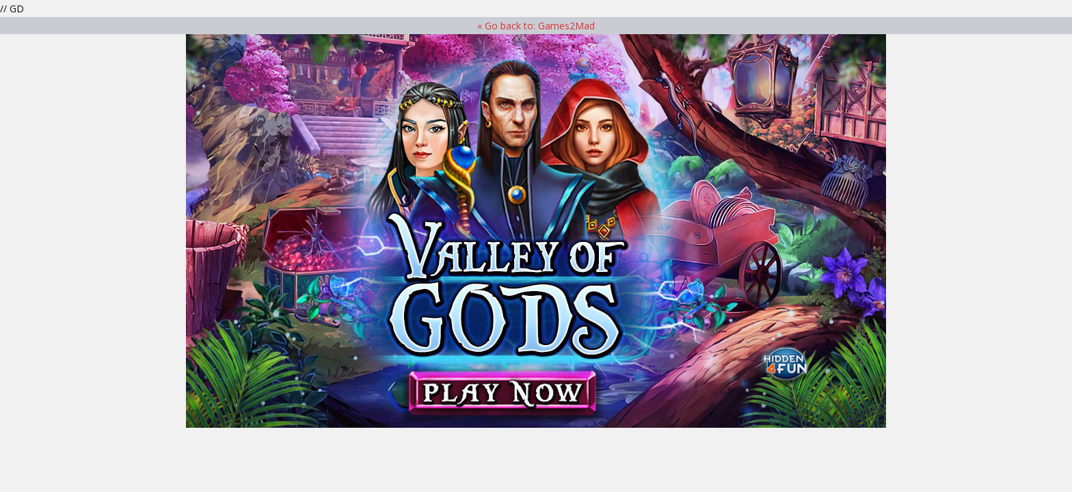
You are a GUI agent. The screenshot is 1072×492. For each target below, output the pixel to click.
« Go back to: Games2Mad (536, 25)
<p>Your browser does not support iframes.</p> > (536, 231)
